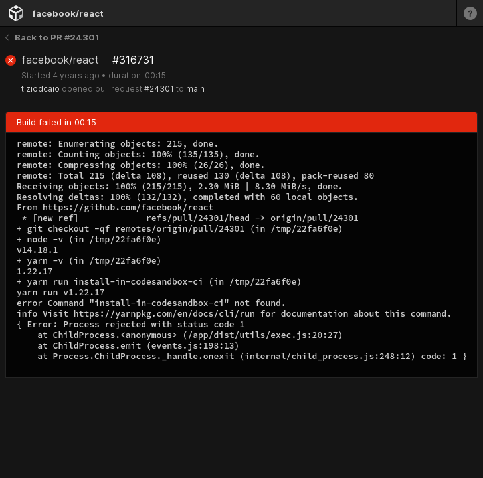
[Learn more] (469, 13)
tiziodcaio (40, 89)
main (195, 89)
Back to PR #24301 (52, 37)
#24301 (159, 89)
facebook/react (68, 13)
